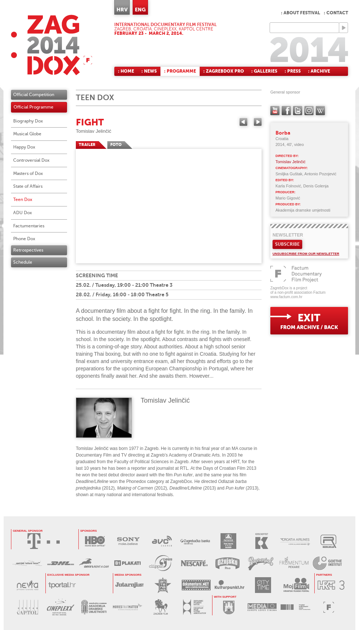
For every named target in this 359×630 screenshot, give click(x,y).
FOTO (116, 144)
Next (258, 122)
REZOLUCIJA (328, 541)
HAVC (295, 607)
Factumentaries (28, 225)
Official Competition (33, 94)
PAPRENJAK (260, 563)
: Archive (319, 71)
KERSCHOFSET (262, 541)
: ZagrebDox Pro (223, 71)
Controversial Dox (31, 160)
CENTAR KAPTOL (27, 607)
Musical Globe (27, 133)
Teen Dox (22, 199)
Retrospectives (28, 250)
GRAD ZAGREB (229, 607)
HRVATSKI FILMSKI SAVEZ (194, 607)
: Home (126, 71)
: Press (293, 71)
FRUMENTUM (294, 563)
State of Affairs (27, 186)
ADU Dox (22, 212)
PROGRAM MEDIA (262, 607)
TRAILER (87, 144)
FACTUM (329, 607)
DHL (60, 563)
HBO (95, 541)
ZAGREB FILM (160, 607)
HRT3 (331, 585)
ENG (140, 9)
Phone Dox (24, 238)
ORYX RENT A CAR (94, 563)
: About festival (300, 12)
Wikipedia (320, 110)
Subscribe (287, 244)
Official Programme (33, 107)
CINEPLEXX (60, 607)
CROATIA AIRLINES (295, 541)
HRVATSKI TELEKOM (43, 541)
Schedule (22, 262)
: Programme (180, 71)
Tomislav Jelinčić (93, 131)
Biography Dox (28, 121)
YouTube (275, 110)
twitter (297, 110)
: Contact (336, 12)
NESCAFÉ (194, 563)
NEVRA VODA (27, 585)
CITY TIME (263, 585)
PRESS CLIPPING (160, 563)
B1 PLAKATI (127, 563)
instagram (309, 110)
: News (149, 71)
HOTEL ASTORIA (228, 541)
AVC (162, 541)
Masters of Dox (28, 173)
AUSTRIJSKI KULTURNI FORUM (27, 563)
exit (309, 320)
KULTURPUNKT (229, 585)
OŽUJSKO (227, 563)
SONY (128, 541)
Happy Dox (24, 147)
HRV (121, 9)
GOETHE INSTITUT (327, 563)
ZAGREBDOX (51, 45)
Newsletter (288, 235)
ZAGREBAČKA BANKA (195, 541)
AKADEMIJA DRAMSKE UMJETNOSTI (94, 607)
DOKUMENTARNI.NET (196, 585)
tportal (62, 585)
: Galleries (264, 71)
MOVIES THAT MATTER (127, 607)
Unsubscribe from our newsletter (306, 254)
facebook (286, 110)
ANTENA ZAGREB (163, 585)
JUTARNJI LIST (129, 585)
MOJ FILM (296, 585)
